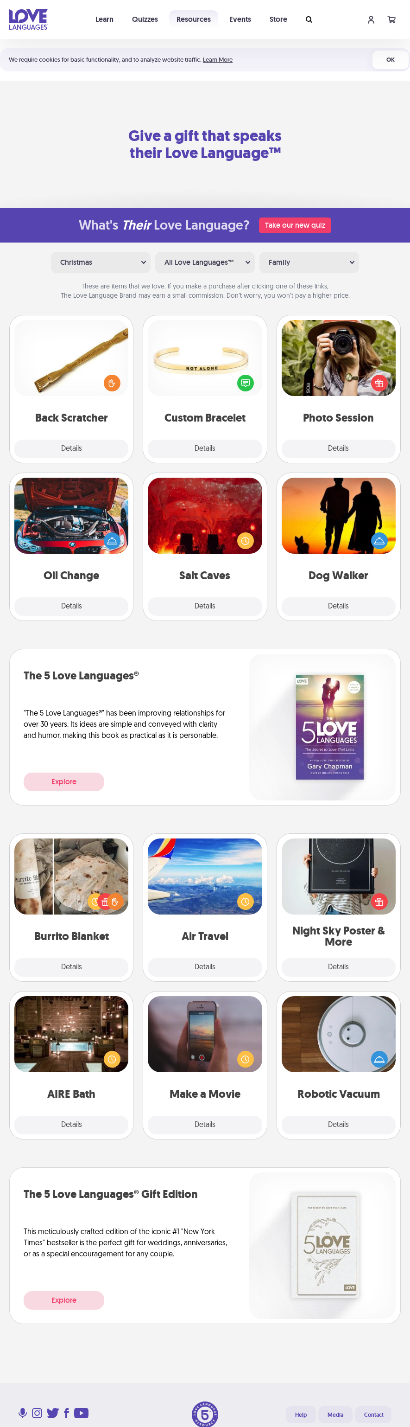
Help (301, 1415)
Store (278, 19)
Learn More (218, 60)
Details (71, 449)
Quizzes (145, 19)
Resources (194, 19)
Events (240, 19)
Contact (374, 1415)
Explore (63, 782)
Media (335, 1415)
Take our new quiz (295, 225)
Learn (104, 19)
